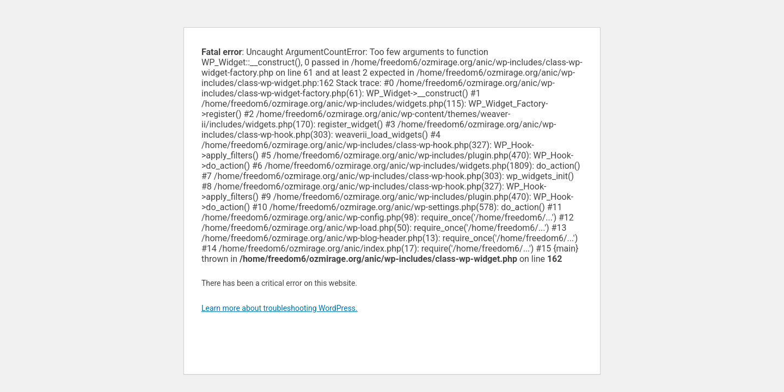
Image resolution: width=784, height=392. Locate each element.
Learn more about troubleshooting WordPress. (279, 308)
